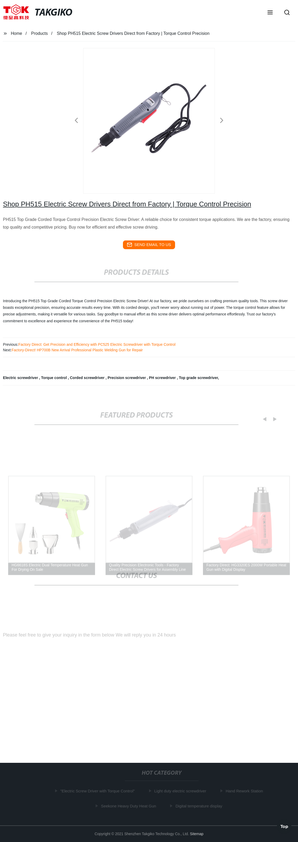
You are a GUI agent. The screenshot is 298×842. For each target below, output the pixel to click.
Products (39, 33)
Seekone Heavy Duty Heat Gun (129, 806)
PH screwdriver (163, 378)
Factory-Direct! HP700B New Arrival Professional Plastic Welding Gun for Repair (77, 350)
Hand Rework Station (245, 791)
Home (16, 33)
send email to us (149, 244)
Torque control (54, 378)
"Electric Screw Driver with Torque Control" (98, 791)
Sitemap (196, 834)
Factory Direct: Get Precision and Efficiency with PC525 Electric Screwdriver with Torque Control (97, 344)
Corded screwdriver (87, 378)
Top (284, 826)
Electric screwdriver (21, 378)
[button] (270, 13)
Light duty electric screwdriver (181, 791)
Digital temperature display (199, 806)
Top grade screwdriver (198, 378)
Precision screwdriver (127, 378)
